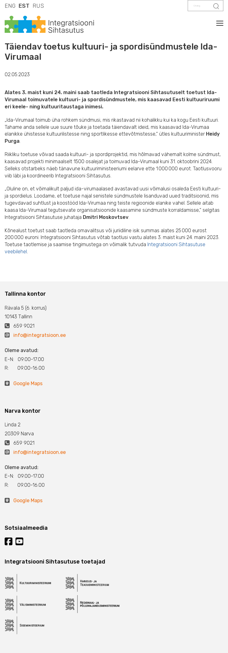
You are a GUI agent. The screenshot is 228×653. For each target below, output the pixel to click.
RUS (38, 5)
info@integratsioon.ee (39, 335)
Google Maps (27, 383)
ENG (10, 5)
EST (24, 5)
